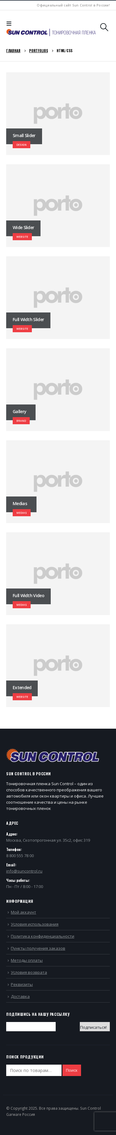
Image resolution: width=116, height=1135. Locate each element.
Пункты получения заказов (38, 948)
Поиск (72, 1070)
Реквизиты (22, 984)
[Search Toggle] (104, 27)
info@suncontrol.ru (24, 871)
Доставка (20, 996)
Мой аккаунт (23, 912)
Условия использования (34, 924)
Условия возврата (29, 972)
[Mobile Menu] (10, 23)
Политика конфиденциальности (42, 936)
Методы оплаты (27, 960)
